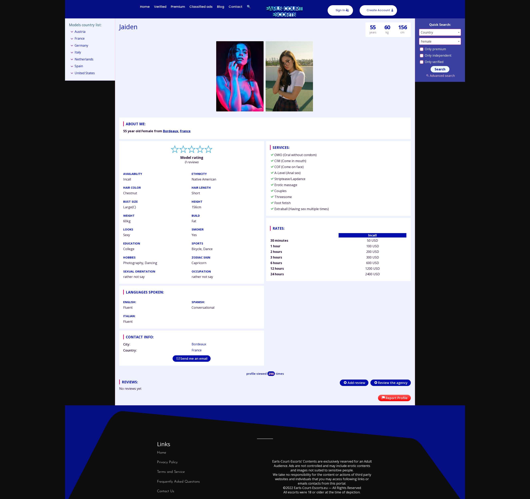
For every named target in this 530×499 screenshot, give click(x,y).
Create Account (378, 10)
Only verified (431, 62)
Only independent (435, 55)
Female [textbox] (426, 41)
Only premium (433, 49)
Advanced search (440, 75)
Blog (220, 6)
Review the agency (391, 383)
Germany (81, 45)
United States (85, 73)
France (185, 131)
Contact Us (165, 491)
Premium (178, 6)
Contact (235, 6)
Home (145, 6)
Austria (80, 31)
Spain (79, 66)
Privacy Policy (167, 462)
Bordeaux (170, 131)
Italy (78, 52)
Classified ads (201, 6)
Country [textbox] (427, 32)
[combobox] (440, 32)
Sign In (340, 10)
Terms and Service (171, 472)
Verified (160, 6)
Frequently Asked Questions (178, 482)
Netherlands (84, 59)
